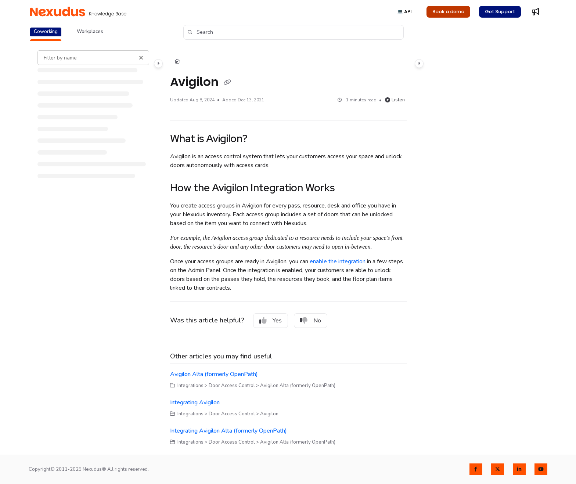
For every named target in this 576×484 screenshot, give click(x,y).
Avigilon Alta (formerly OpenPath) (214, 374)
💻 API (404, 11)
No (310, 321)
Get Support (500, 11)
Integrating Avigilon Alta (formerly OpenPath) (228, 431)
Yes (270, 321)
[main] (288, 248)
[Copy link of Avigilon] (227, 83)
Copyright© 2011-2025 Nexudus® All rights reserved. (89, 469)
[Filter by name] (93, 57)
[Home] (177, 61)
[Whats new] (535, 12)
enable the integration (338, 261)
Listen (395, 100)
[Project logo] (78, 11)
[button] (293, 32)
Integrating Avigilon (195, 402)
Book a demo (448, 11)
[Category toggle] (158, 63)
